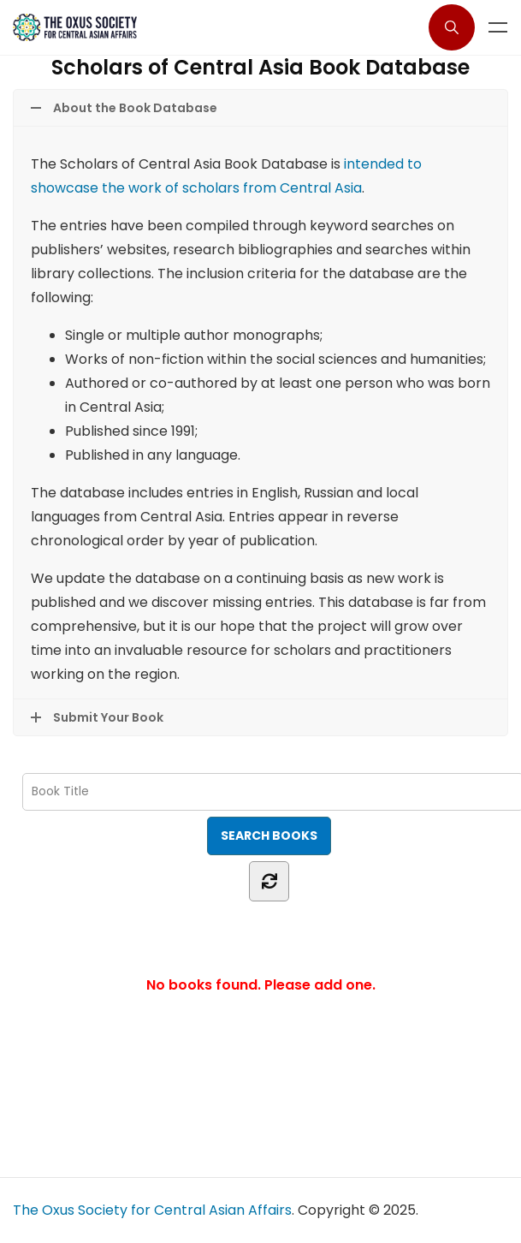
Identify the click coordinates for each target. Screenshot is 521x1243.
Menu (498, 27)
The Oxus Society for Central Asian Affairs (152, 1210)
